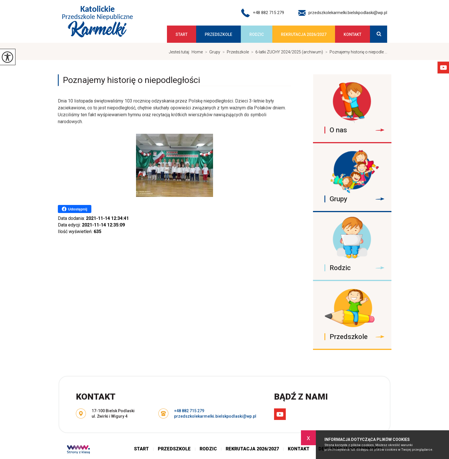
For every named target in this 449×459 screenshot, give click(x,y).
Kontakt (352, 34)
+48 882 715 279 (262, 13)
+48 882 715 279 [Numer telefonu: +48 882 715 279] (189, 410)
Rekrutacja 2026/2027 (303, 34)
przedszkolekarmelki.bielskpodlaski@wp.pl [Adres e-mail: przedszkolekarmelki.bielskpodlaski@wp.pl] (215, 416)
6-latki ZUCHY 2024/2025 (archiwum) (286, 52)
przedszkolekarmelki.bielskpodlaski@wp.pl (342, 13)
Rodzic (256, 34)
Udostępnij (74, 209)
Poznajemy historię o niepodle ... (355, 52)
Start (182, 34)
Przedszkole (218, 34)
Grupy (211, 52)
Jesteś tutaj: (180, 52)
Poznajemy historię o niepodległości (131, 80)
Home (197, 52)
